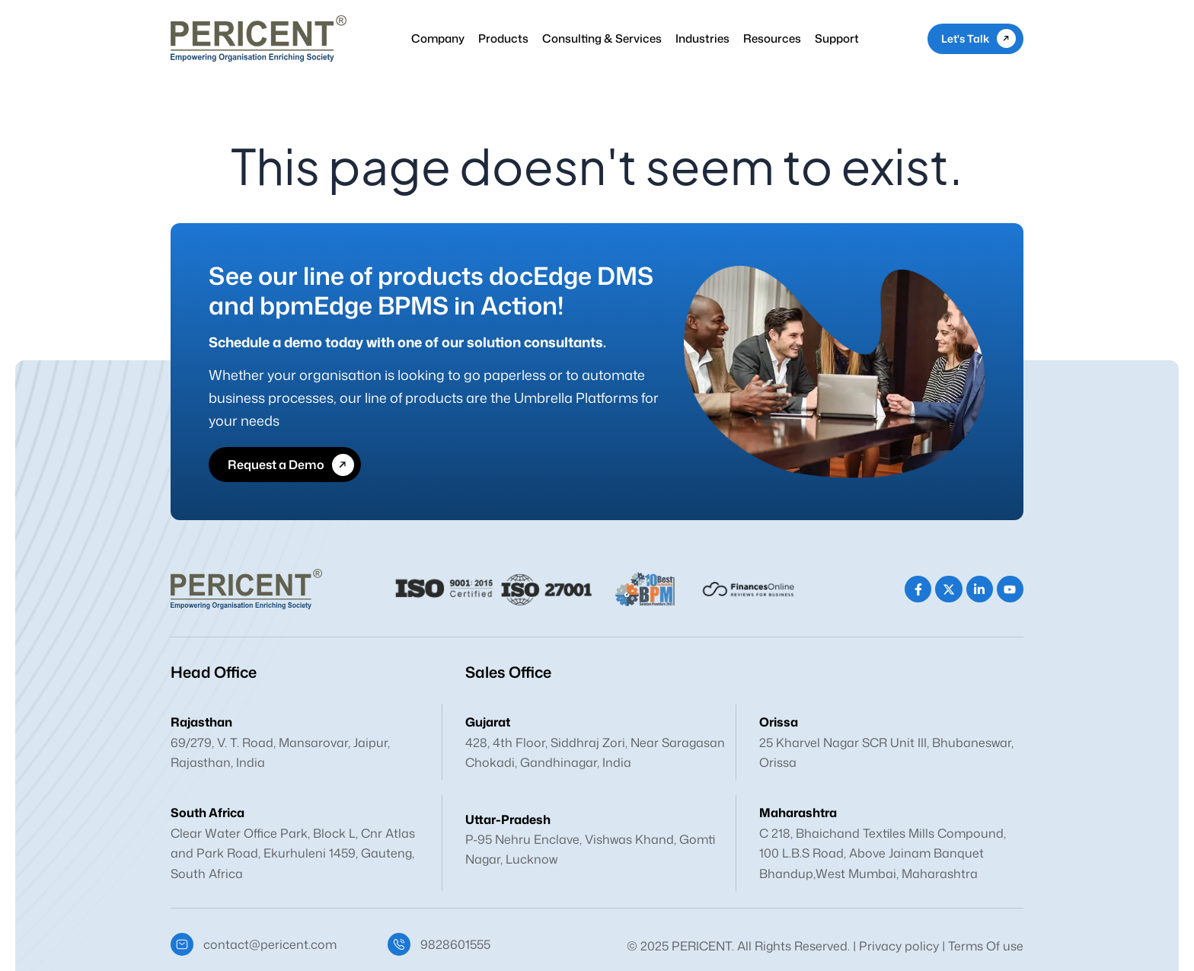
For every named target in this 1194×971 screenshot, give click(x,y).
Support (837, 38)
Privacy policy (899, 945)
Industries (702, 38)
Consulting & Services (602, 38)
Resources (772, 38)
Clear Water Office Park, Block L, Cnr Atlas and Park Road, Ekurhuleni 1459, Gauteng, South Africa (293, 853)
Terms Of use (985, 945)
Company (438, 38)
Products (503, 38)
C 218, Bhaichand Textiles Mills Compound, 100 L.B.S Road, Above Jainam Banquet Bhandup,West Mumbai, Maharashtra (882, 853)
